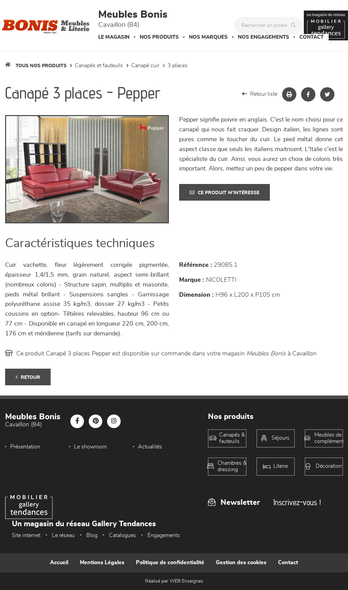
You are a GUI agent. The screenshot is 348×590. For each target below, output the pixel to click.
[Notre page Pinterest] (95, 421)
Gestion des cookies (241, 562)
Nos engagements (263, 37)
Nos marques (208, 37)
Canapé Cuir (145, 65)
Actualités (148, 446)
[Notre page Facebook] (77, 421)
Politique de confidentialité (170, 562)
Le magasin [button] (113, 37)
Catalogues (122, 535)
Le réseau (63, 535)
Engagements (163, 535)
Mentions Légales (102, 562)
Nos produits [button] (159, 37)
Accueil (59, 562)
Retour (28, 377)
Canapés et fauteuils (99, 65)
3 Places (178, 65)
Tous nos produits (41, 65)
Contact (311, 37)
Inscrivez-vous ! (297, 502)
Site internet (26, 535)
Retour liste (259, 94)
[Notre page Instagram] (114, 421)
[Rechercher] (295, 25)
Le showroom (89, 446)
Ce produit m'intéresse (224, 192)
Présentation (25, 446)
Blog (92, 535)
